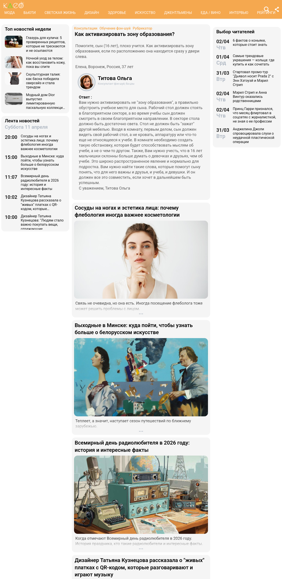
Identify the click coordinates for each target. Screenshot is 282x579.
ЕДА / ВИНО (211, 13)
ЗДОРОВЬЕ (117, 13)
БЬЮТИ (30, 13)
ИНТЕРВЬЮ (238, 13)
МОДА (9, 13)
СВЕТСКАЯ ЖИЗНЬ (60, 13)
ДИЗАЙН (91, 13)
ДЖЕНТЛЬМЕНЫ (178, 13)
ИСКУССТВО (145, 13)
